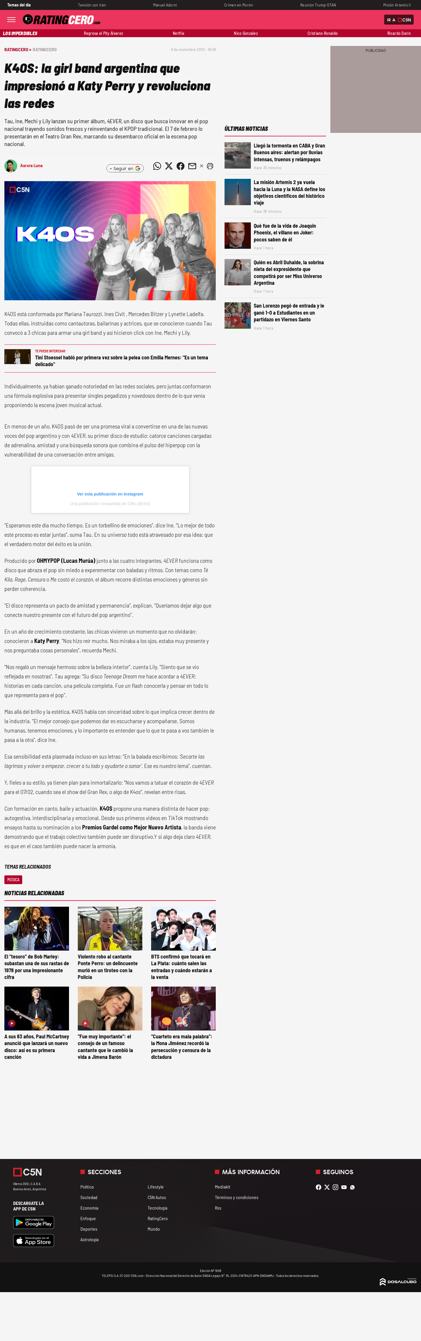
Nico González (246, 33)
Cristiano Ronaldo (323, 33)
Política (87, 1186)
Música (13, 879)
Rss (218, 1207)
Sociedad (88, 1197)
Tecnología (157, 1207)
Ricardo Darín (399, 33)
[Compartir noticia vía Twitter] (169, 166)
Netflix (178, 33)
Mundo (154, 1229)
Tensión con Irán (92, 4)
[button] (210, 166)
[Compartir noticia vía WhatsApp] (157, 166)
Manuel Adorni (165, 4)
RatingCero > (17, 49)
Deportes (88, 1229)
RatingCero (45, 49)
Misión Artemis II (397, 4)
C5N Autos (157, 1197)
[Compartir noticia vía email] (192, 166)
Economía (89, 1207)
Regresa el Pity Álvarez (103, 33)
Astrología (89, 1239)
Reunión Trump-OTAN (318, 4)
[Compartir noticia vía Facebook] (180, 166)
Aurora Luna (31, 165)
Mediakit (222, 1186)
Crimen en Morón (238, 4)
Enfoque (88, 1218)
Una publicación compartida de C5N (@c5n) (110, 503)
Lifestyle (156, 1186)
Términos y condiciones (236, 1197)
